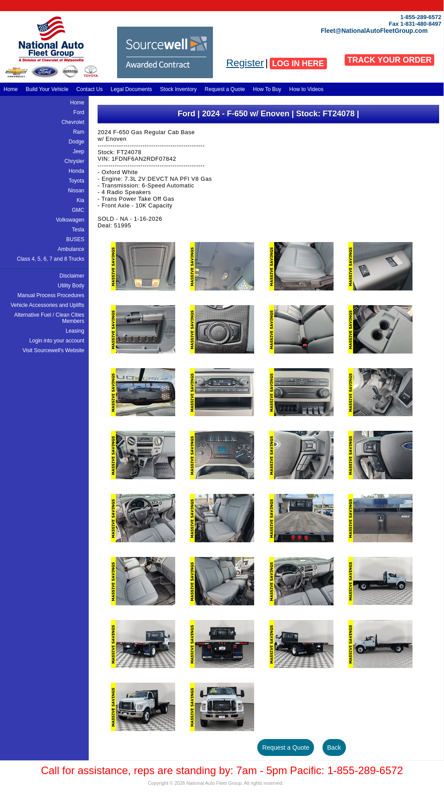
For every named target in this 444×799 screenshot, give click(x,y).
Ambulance (71, 249)
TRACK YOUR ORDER (389, 60)
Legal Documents (131, 89)
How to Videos (306, 89)
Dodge (76, 142)
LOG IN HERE (298, 63)
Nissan (76, 190)
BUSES (75, 239)
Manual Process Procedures (50, 295)
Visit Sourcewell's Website (53, 350)
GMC (78, 210)
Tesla (78, 230)
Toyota (76, 181)
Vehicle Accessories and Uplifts (47, 305)
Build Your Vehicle (47, 89)
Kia (80, 200)
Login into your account (56, 341)
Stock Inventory (178, 89)
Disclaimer (71, 276)
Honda (76, 171)
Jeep (78, 151)
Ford (78, 112)
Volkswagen (70, 220)
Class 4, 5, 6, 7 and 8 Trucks (50, 259)
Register (245, 62)
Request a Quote (225, 89)
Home (11, 89)
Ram (78, 132)
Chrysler (74, 161)
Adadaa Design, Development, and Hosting (290, 784)
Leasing (75, 331)
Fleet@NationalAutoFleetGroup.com (374, 30)
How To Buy (267, 89)
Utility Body (71, 285)
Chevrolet (73, 122)
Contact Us (89, 89)
